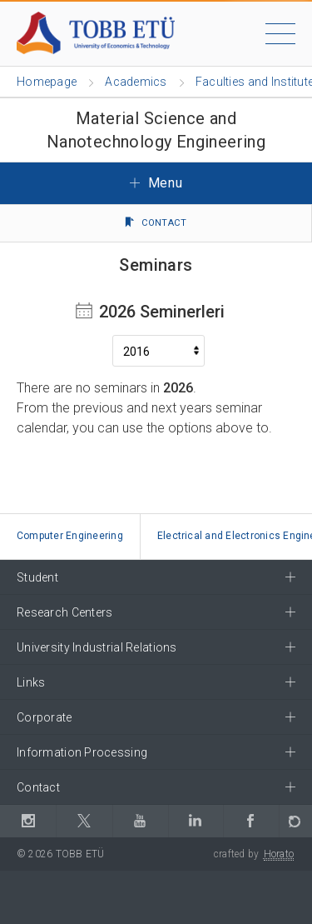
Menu (156, 183)
